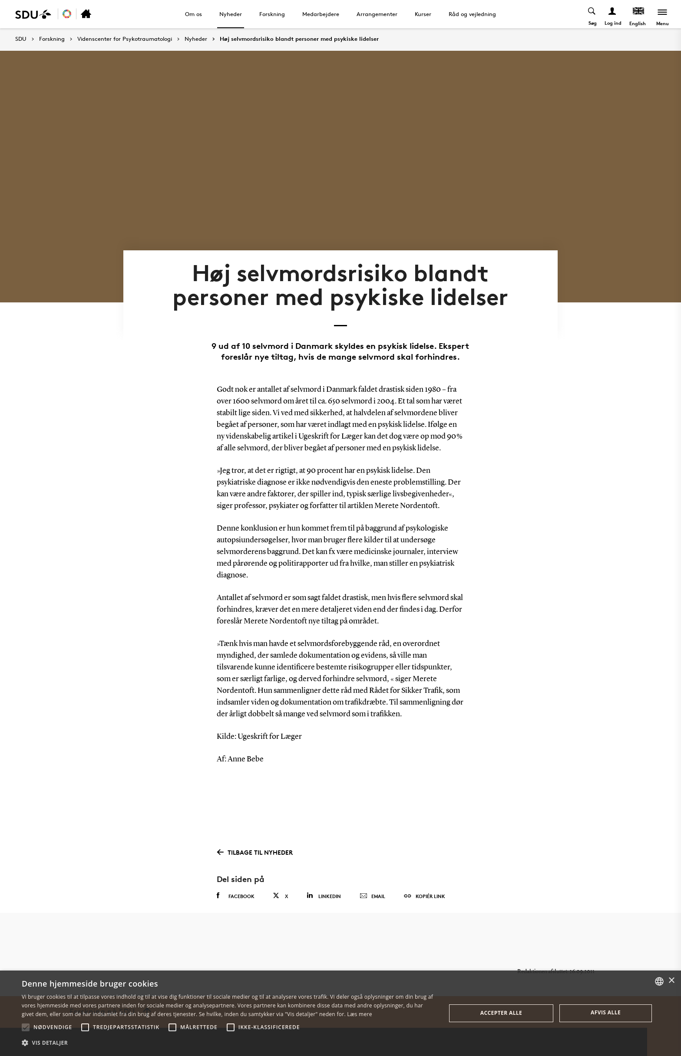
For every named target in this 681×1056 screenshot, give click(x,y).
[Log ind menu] (612, 14)
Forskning (272, 13)
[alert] (340, 1013)
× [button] (671, 980)
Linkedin (324, 895)
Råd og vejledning (472, 13)
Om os (193, 13)
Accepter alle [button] (501, 1013)
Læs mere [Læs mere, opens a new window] (359, 1014)
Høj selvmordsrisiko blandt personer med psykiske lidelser (299, 39)
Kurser (423, 13)
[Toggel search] (592, 14)
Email (372, 896)
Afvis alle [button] (606, 1012)
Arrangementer (377, 13)
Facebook (236, 895)
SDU (20, 39)
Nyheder (230, 13)
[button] (25, 1027)
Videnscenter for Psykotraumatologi (124, 39)
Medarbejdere (320, 13)
